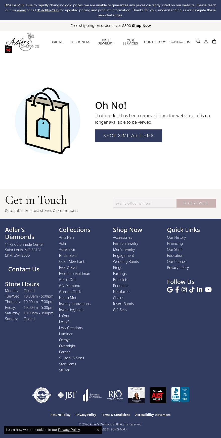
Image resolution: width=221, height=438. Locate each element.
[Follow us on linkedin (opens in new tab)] (199, 290)
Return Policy (61, 415)
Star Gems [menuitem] (67, 364)
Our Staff (174, 249)
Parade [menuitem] (65, 352)
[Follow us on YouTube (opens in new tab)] (208, 290)
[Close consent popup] (97, 429)
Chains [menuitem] (118, 297)
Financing (175, 243)
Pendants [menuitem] (121, 285)
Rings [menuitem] (117, 267)
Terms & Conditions (115, 415)
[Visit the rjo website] (115, 395)
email (21, 10)
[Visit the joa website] (92, 395)
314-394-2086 (48, 10)
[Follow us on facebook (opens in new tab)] (177, 290)
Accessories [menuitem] (122, 237)
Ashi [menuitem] (62, 243)
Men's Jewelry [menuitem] (124, 249)
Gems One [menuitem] (67, 279)
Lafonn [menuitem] (64, 315)
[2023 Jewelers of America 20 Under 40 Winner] (136, 395)
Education (175, 255)
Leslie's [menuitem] (65, 321)
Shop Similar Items (128, 135)
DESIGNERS (81, 42)
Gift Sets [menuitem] (120, 309)
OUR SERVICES (130, 41)
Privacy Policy (178, 267)
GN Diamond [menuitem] (69, 285)
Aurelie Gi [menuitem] (67, 249)
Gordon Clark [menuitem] (70, 291)
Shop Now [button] (141, 25)
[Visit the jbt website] (67, 395)
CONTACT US (179, 42)
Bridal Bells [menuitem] (68, 255)
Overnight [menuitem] (67, 346)
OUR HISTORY (155, 42)
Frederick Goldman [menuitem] (74, 273)
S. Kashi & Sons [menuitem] (71, 358)
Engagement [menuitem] (123, 255)
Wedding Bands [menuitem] (126, 261)
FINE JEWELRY (105, 41)
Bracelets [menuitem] (120, 279)
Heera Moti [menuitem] (68, 297)
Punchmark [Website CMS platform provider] (119, 429)
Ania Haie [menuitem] (67, 237)
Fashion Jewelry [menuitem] (125, 243)
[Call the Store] (17, 255)
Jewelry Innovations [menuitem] (75, 303)
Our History (176, 237)
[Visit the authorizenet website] (42, 395)
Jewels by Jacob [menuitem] (71, 309)
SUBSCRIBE (196, 203)
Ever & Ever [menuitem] (68, 267)
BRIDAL (57, 42)
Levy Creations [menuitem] (71, 327)
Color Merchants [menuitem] (72, 261)
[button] (198, 41)
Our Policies (177, 261)
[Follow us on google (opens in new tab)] (170, 290)
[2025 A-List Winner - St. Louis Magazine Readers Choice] (158, 395)
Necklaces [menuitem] (121, 291)
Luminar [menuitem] (66, 333)
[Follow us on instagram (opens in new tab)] (184, 290)
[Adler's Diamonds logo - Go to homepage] (22, 42)
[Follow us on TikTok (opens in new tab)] (192, 290)
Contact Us (23, 269)
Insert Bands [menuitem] (123, 303)
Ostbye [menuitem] (65, 339)
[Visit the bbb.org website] (180, 395)
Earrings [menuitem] (120, 273)
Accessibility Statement (152, 415)
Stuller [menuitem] (64, 370)
